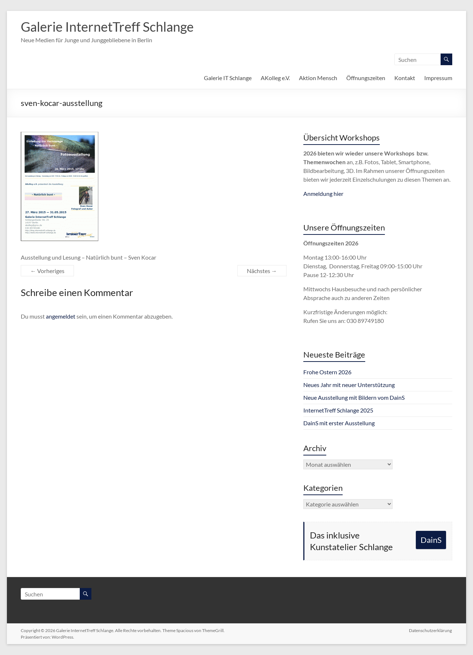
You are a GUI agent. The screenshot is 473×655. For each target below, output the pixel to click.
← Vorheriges (47, 270)
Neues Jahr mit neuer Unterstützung (349, 384)
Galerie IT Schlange (228, 77)
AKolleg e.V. (275, 77)
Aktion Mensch (318, 77)
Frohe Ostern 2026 (327, 371)
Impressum (438, 77)
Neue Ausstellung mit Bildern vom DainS (354, 397)
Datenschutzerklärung (430, 630)
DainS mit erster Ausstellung (339, 422)
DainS (431, 540)
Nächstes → (262, 270)
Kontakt (404, 77)
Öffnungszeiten (365, 77)
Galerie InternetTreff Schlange (107, 27)
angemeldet (60, 316)
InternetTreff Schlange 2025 (338, 410)
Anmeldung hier (323, 193)
